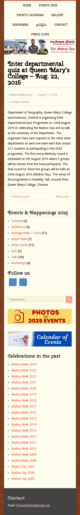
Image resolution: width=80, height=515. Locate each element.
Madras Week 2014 (23, 424)
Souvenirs (20, 24)
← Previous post (18, 196)
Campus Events (20, 101)
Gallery (57, 15)
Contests (17, 221)
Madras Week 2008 (23, 460)
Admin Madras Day (20, 94)
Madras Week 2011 (23, 442)
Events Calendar (30, 15)
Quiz (14, 251)
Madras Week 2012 (23, 436)
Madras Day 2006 (22, 472)
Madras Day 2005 (22, 478)
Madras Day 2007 (22, 466)
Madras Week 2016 (23, 412)
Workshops (18, 263)
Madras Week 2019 (23, 394)
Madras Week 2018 (23, 400)
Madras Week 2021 (23, 382)
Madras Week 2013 (23, 430)
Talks (14, 257)
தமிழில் (41, 24)
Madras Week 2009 (23, 454)
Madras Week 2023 (23, 370)
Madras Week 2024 (23, 364)
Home (27, 5)
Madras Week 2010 (23, 448)
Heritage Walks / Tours (26, 233)
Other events (19, 245)
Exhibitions (18, 227)
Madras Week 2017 (23, 406)
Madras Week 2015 (23, 418)
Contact (61, 24)
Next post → (64, 196)
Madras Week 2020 (23, 388)
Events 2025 (48, 5)
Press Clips (40, 34)
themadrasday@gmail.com (33, 505)
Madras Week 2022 (23, 376)
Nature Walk (19, 239)
